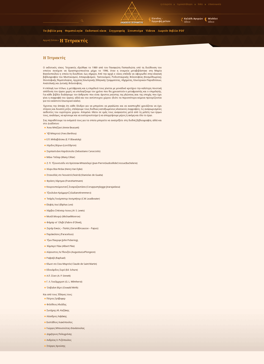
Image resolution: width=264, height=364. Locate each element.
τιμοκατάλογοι (185, 4)
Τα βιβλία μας (52, 30)
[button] (82, 20)
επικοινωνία (214, 4)
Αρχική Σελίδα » (51, 40)
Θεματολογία (73, 30)
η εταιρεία (166, 4)
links (200, 4)
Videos (150, 30)
